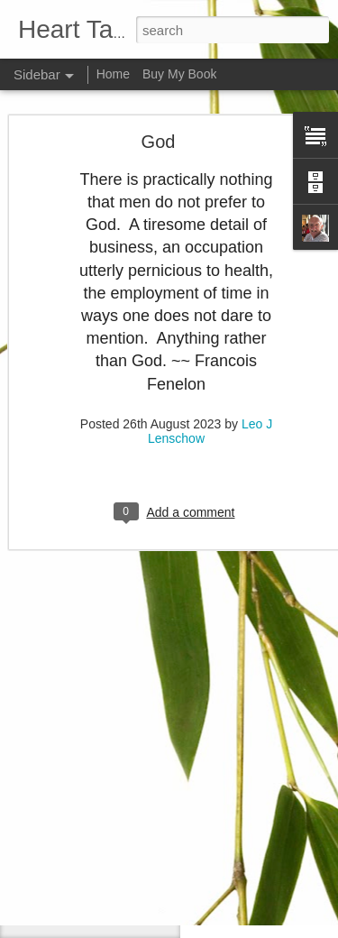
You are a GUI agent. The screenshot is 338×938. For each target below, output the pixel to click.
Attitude (62, 881)
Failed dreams (78, 921)
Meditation (69, 800)
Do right (63, 840)
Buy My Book (179, 74)
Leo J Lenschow (259, 793)
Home (113, 74)
